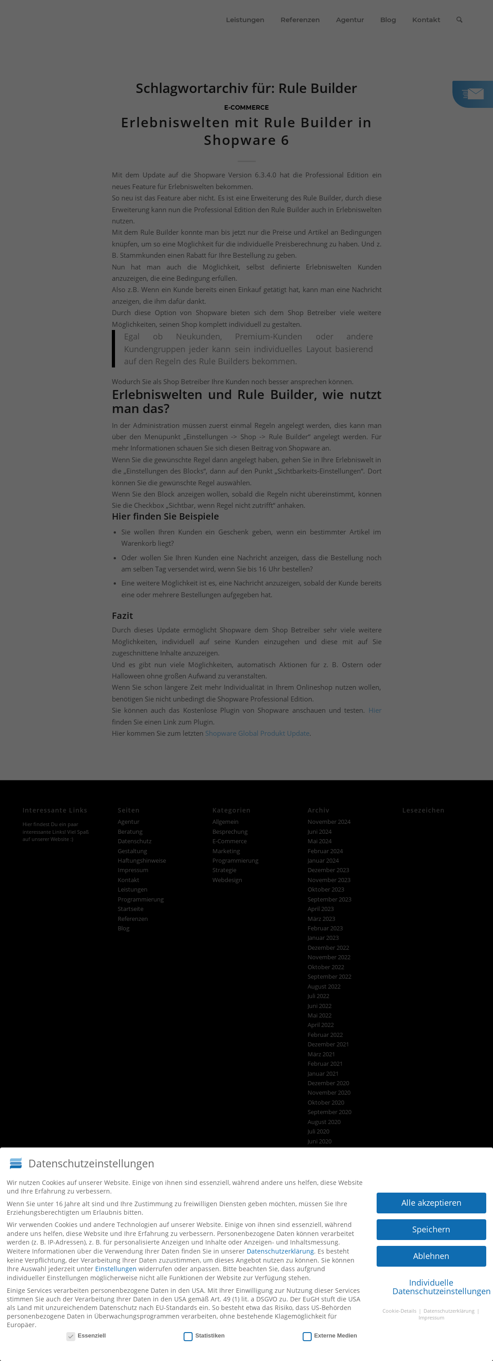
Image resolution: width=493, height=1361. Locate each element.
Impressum (431, 1315)
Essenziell (86, 1332)
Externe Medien (330, 1332)
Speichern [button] (431, 1226)
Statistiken (204, 1332)
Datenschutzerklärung (280, 1248)
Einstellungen (116, 1266)
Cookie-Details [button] (400, 1308)
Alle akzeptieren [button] (431, 1199)
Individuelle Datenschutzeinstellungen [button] (439, 1284)
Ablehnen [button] (431, 1253)
